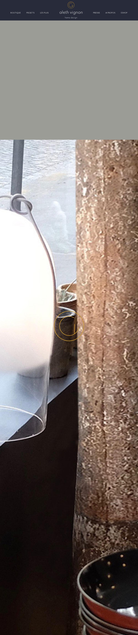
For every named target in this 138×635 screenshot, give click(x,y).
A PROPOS (110, 13)
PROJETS (30, 13)
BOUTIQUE (16, 13)
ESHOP (124, 13)
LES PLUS (44, 13)
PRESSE (96, 13)
